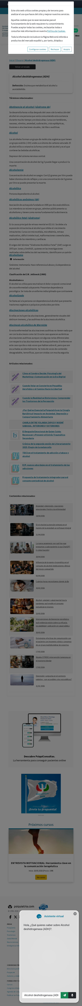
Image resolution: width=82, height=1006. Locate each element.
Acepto (67, 49)
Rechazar (55, 49)
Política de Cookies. (56, 31)
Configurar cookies (37, 49)
